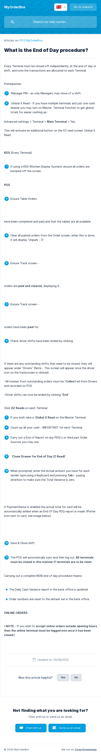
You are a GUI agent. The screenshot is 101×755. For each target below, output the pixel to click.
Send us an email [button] (69, 727)
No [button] (76, 677)
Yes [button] (63, 677)
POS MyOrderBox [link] (31, 40)
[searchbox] (50, 22)
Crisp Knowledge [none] (86, 749)
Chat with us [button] (33, 727)
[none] (14, 7)
